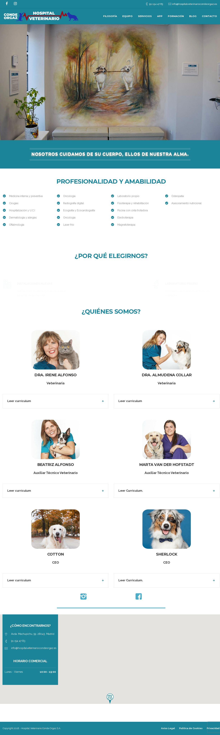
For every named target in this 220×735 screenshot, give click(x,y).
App (159, 16)
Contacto (209, 16)
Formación (176, 16)
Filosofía (110, 16)
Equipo (127, 16)
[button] (110, 698)
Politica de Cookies (190, 728)
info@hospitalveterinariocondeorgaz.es (194, 4)
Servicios (145, 16)
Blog (193, 16)
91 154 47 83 (156, 4)
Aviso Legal (168, 728)
